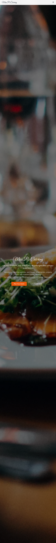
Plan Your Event (19, 284)
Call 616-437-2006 (36, 284)
